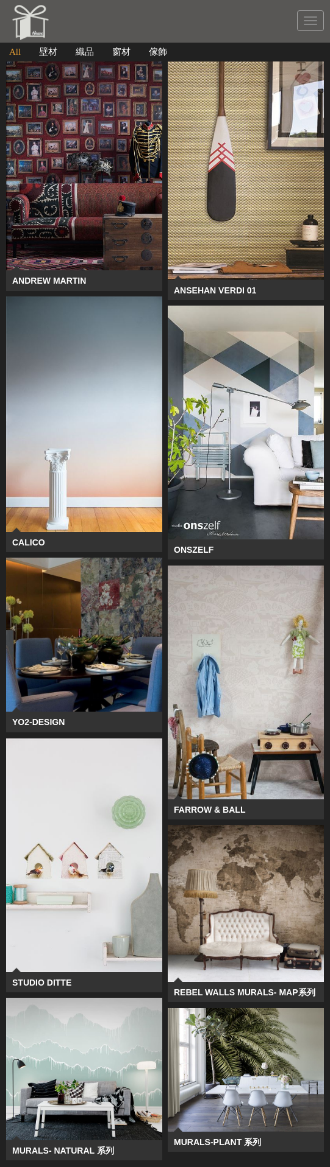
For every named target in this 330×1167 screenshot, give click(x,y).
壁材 (48, 52)
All (15, 52)
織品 (85, 52)
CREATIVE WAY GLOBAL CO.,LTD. (30, 23)
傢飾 (158, 52)
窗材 (121, 52)
